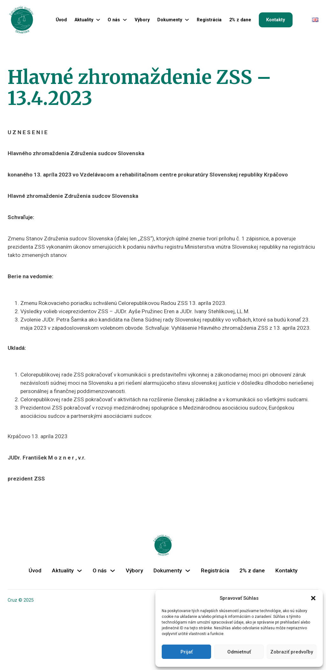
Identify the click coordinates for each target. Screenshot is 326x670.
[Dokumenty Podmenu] (187, 19)
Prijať (187, 652)
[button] (313, 598)
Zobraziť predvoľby (291, 652)
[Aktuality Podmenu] (98, 19)
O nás (114, 19)
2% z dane (240, 19)
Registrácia (209, 19)
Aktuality (83, 19)
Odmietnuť (239, 652)
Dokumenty (169, 19)
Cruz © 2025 (21, 600)
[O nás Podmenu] (125, 19)
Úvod (61, 19)
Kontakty (275, 19)
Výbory (142, 19)
